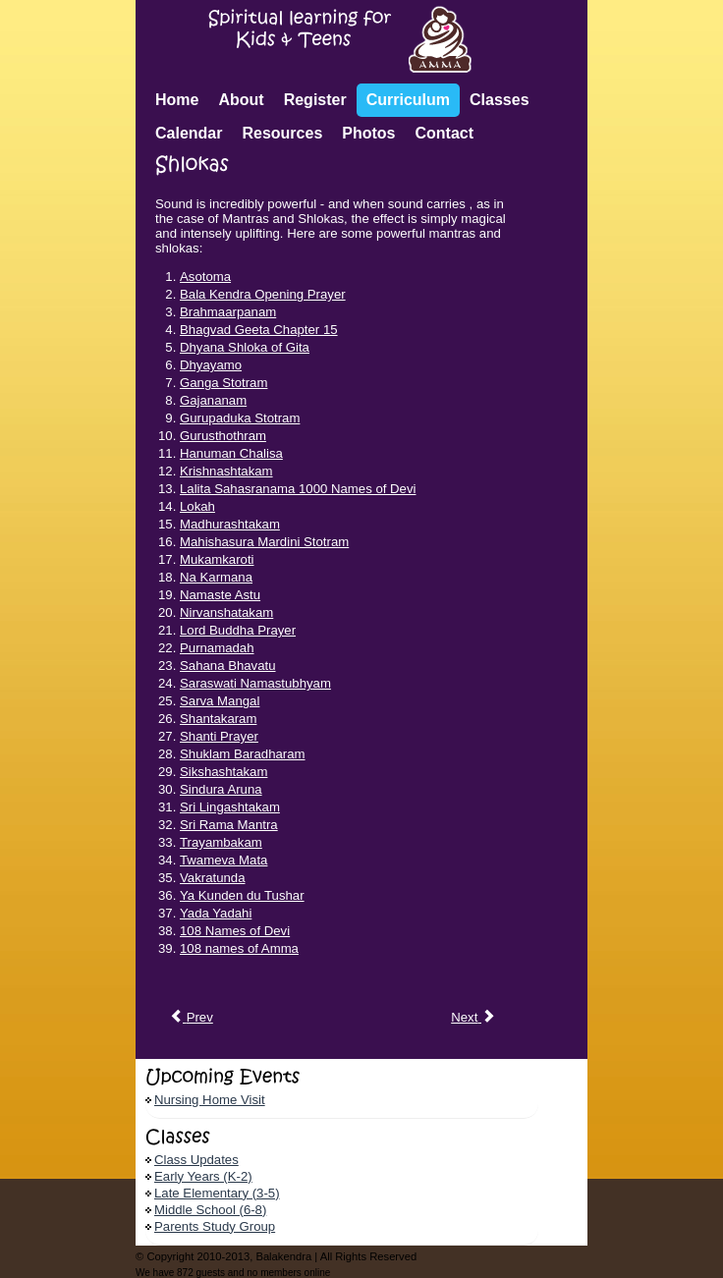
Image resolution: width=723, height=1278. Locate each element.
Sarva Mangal (219, 701)
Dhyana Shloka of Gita (244, 347)
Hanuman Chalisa (231, 453)
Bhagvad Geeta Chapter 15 (259, 329)
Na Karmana (216, 577)
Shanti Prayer (219, 736)
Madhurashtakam (230, 524)
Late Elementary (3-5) (217, 1193)
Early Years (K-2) (203, 1176)
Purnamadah (217, 647)
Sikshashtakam (223, 771)
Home (176, 99)
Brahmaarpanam (228, 312)
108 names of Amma (239, 948)
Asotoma (205, 276)
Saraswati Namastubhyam (255, 683)
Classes (499, 99)
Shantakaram (218, 718)
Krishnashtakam (226, 471)
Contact (445, 133)
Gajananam (213, 400)
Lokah (197, 506)
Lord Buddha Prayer (238, 630)
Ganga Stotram (223, 382)
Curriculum (408, 99)
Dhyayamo (211, 365)
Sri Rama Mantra (229, 824)
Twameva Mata (223, 860)
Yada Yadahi (215, 913)
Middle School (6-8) (210, 1209)
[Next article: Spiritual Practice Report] (473, 1017)
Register (315, 99)
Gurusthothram (223, 435)
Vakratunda (212, 877)
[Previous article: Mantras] (191, 1017)
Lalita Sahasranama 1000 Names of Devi (298, 488)
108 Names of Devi (235, 930)
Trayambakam (221, 842)
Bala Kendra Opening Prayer (263, 294)
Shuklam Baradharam (243, 754)
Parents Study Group (214, 1226)
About (240, 99)
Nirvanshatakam (226, 612)
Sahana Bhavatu (228, 665)
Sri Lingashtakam (230, 807)
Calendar (188, 133)
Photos (368, 133)
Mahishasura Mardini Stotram (264, 541)
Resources (282, 133)
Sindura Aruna (221, 789)
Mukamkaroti (216, 559)
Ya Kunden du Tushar (242, 895)
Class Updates (196, 1159)
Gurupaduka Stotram (240, 418)
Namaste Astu (220, 594)
